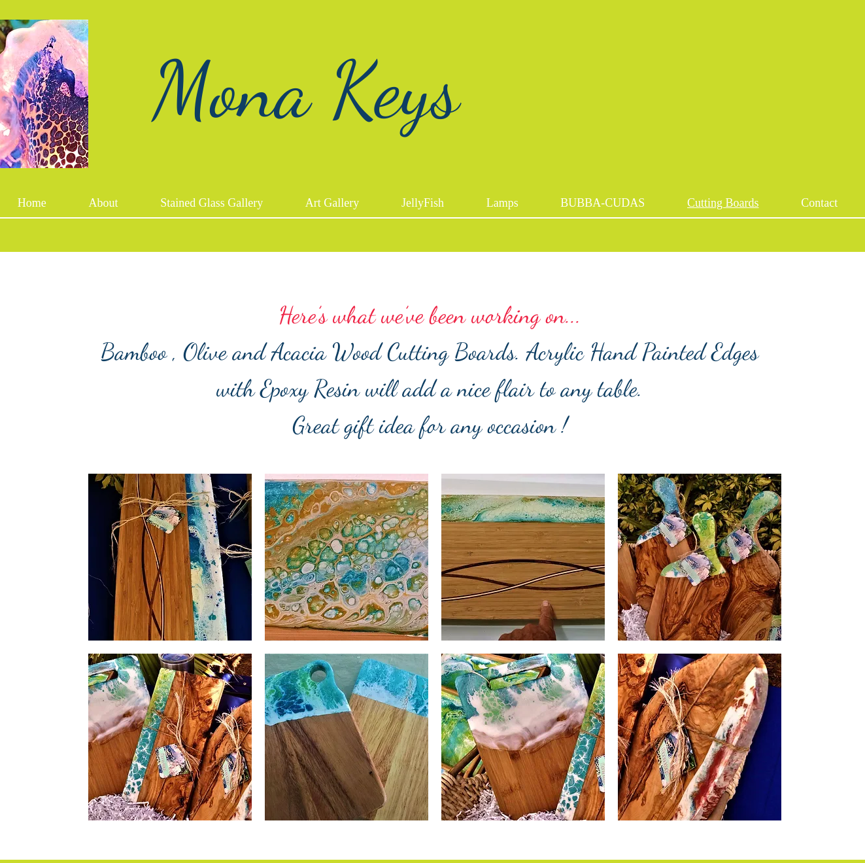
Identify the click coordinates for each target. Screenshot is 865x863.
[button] (170, 557)
